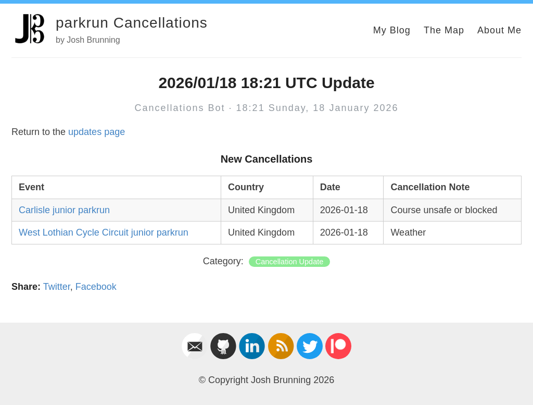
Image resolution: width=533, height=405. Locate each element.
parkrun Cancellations (132, 23)
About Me (499, 30)
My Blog (392, 30)
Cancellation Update (290, 261)
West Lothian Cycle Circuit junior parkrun (103, 232)
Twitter (56, 286)
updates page (96, 132)
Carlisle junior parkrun (64, 210)
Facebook (96, 286)
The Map (444, 30)
